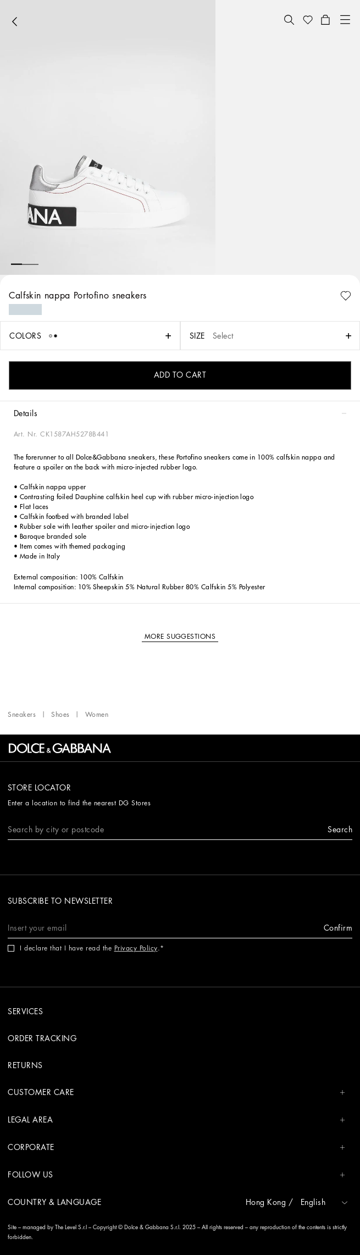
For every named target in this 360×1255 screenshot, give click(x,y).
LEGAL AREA (176, 1120)
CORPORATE (176, 1147)
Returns (25, 1065)
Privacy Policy (136, 948)
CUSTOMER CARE (176, 1092)
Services (25, 1011)
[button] (289, 19)
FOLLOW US (176, 1175)
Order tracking (42, 1038)
